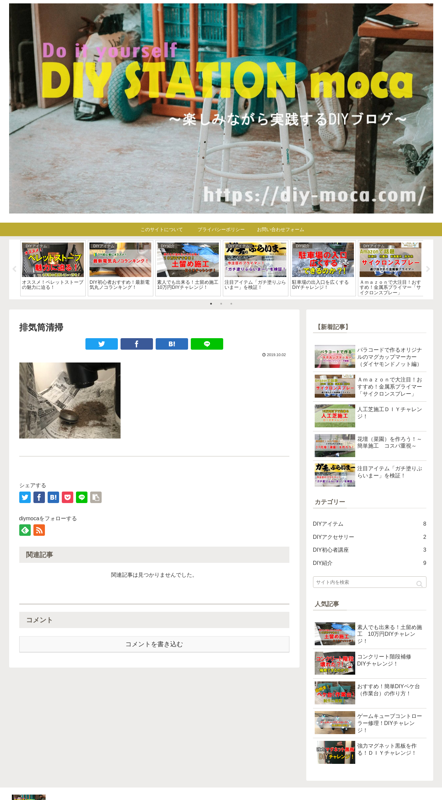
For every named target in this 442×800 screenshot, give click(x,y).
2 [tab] (221, 303)
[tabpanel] (53, 268)
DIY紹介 (369, 563)
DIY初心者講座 (369, 550)
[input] (369, 582)
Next (428, 269)
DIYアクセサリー (369, 537)
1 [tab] (211, 303)
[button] (419, 584)
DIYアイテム (369, 524)
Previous (14, 269)
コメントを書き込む (154, 644)
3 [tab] (231, 303)
